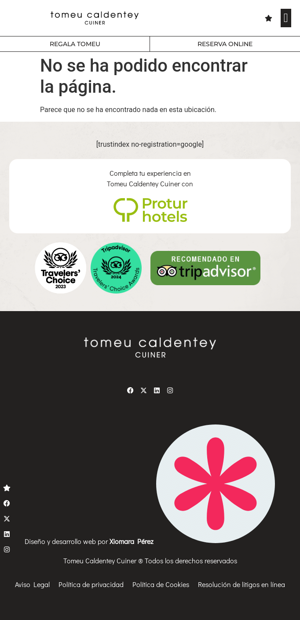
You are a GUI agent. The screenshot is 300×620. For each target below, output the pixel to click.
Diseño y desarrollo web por (150, 541)
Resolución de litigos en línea (241, 584)
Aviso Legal (32, 584)
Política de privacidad (91, 584)
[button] (286, 18)
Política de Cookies (160, 584)
